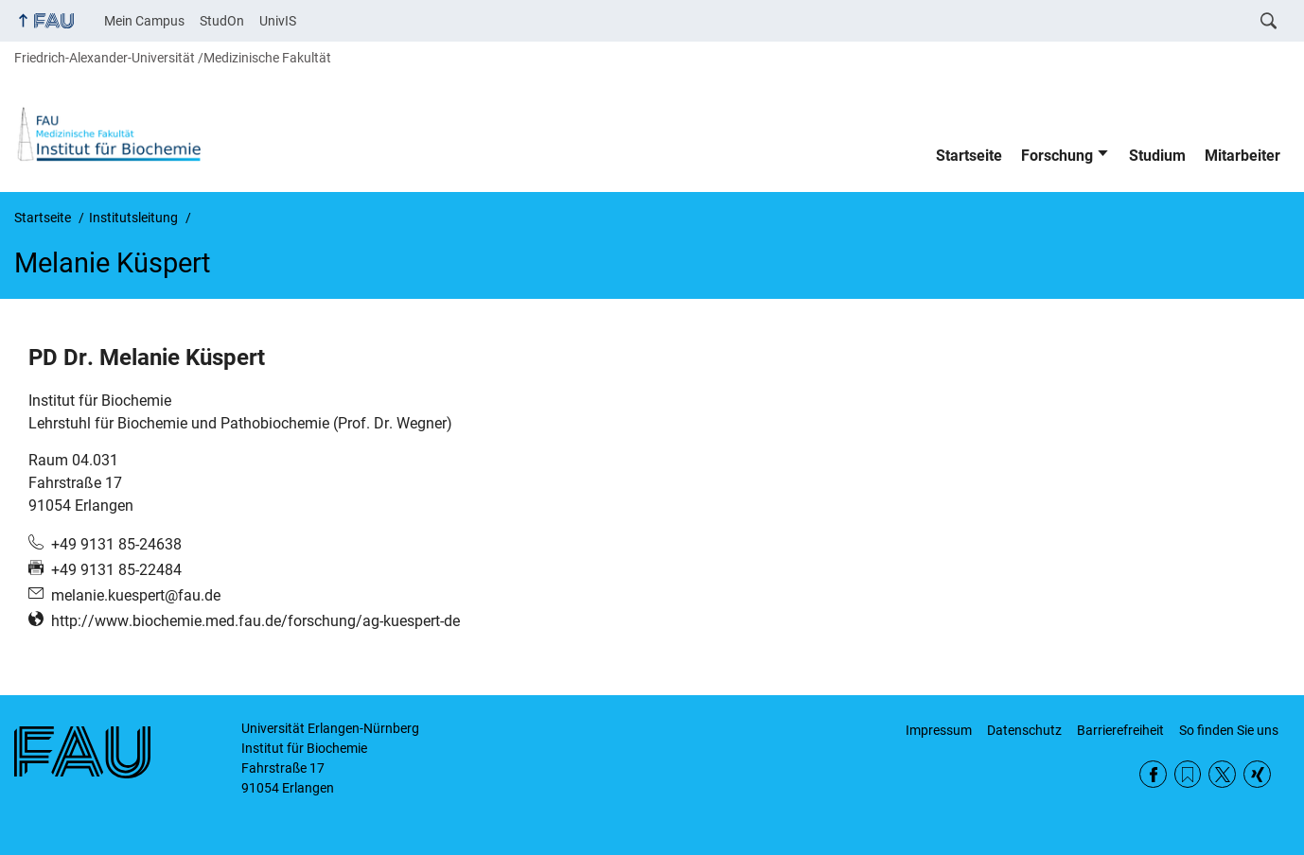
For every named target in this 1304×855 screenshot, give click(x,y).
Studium (1157, 156)
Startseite (969, 156)
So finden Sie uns (1228, 730)
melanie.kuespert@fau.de (135, 595)
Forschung (1057, 156)
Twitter (1222, 774)
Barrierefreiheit (1120, 730)
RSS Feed (1188, 774)
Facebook (1153, 774)
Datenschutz (1024, 730)
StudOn (222, 20)
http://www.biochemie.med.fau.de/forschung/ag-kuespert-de (255, 621)
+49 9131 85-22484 (116, 570)
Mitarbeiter (1242, 156)
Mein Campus (144, 20)
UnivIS (277, 20)
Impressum (939, 730)
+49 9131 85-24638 (116, 544)
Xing (1257, 774)
